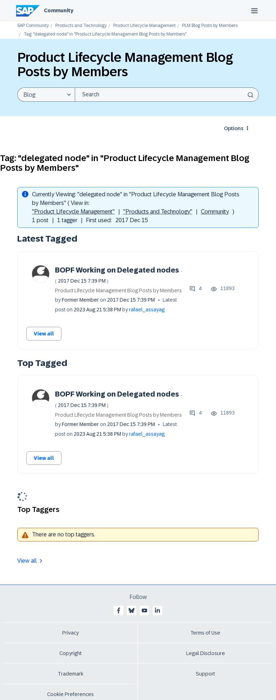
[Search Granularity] (46, 94)
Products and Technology (81, 25)
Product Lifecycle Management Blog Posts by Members (118, 290)
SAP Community (33, 25)
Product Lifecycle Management (144, 25)
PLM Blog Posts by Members (210, 25)
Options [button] (233, 128)
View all (44, 334)
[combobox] (167, 94)
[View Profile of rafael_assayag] (147, 309)
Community (58, 10)
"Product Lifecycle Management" (73, 212)
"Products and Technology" (157, 212)
